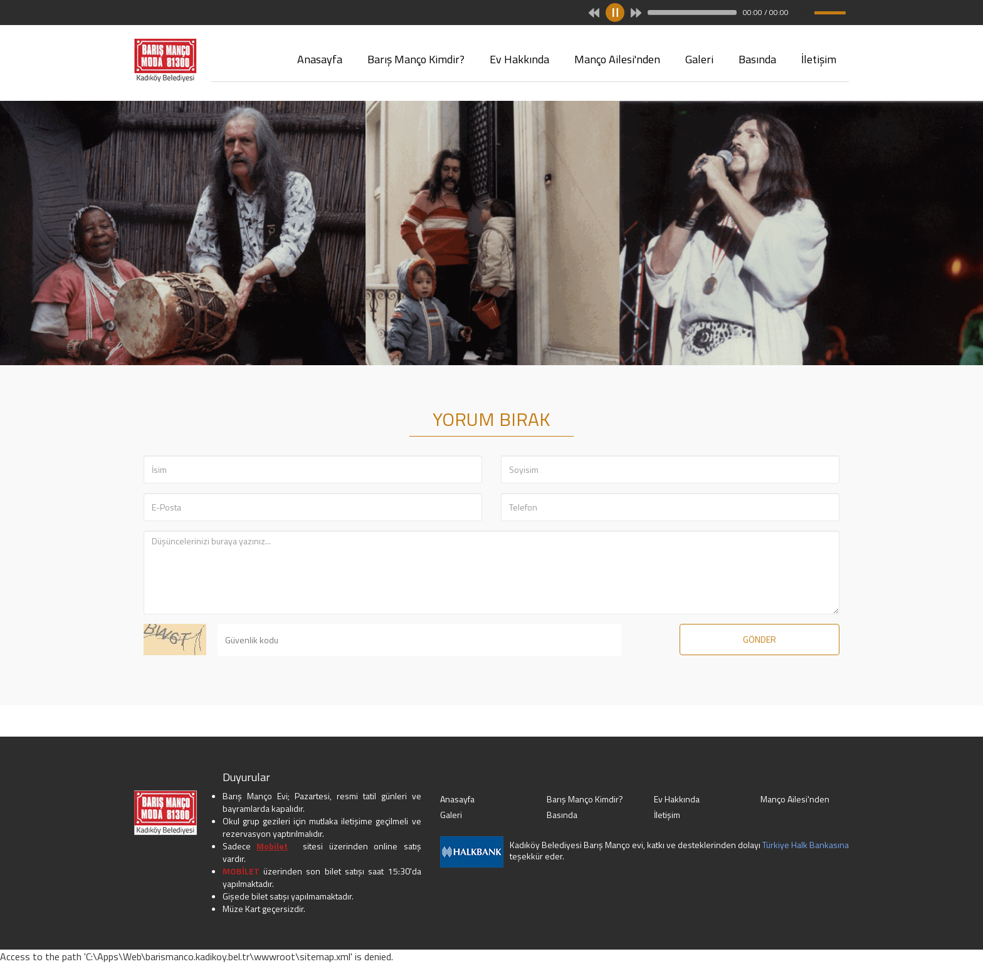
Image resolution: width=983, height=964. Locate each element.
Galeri (699, 59)
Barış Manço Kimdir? (416, 59)
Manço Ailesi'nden (617, 59)
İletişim (818, 59)
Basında (757, 59)
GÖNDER (759, 639)
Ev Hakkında (519, 59)
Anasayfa (319, 59)
